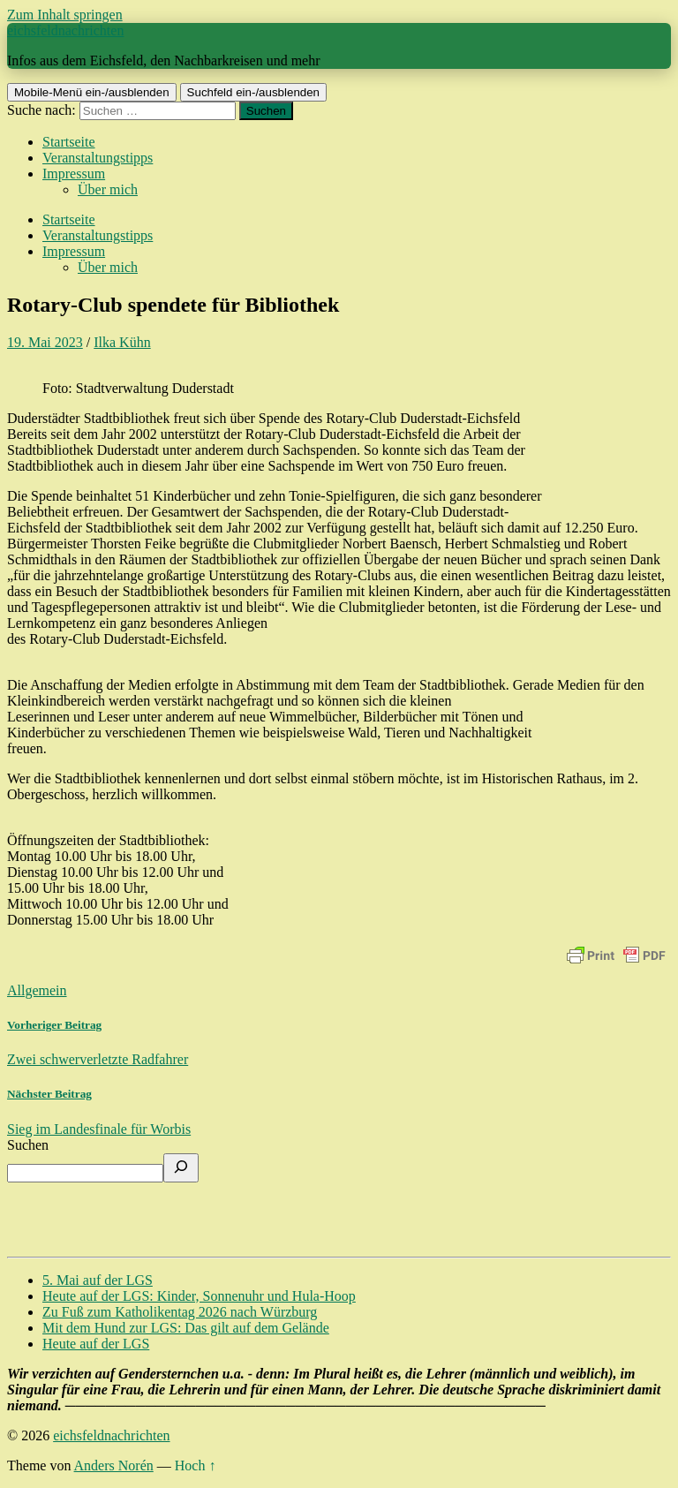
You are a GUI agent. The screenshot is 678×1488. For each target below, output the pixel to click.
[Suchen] (181, 1167)
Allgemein (37, 990)
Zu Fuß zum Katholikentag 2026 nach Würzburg (179, 1311)
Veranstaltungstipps (97, 157)
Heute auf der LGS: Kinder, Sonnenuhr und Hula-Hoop (199, 1295)
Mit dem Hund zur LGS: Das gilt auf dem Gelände (185, 1327)
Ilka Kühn (122, 342)
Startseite (68, 141)
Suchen (28, 1144)
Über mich (108, 189)
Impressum (73, 173)
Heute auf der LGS (95, 1343)
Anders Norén (114, 1465)
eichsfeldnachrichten (65, 30)
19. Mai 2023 (45, 342)
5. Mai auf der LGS (97, 1280)
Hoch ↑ (195, 1465)
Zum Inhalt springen (65, 14)
